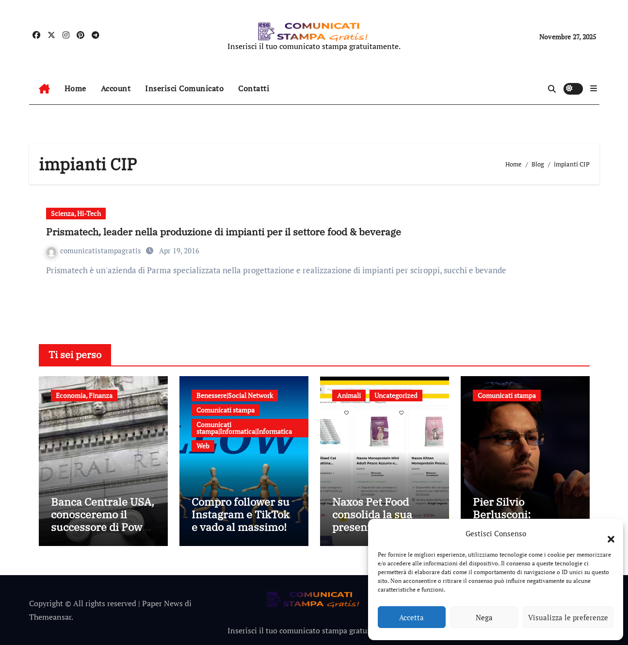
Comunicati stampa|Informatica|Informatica (244, 428)
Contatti (253, 88)
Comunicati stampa (225, 409)
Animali (349, 395)
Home (75, 88)
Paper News (162, 603)
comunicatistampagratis (95, 250)
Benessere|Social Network (234, 395)
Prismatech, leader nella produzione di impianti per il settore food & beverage (223, 231)
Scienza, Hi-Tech (76, 213)
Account (116, 88)
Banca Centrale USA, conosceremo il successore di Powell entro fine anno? (103, 521)
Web (202, 445)
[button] (606, 533)
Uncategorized (396, 395)
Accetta (411, 617)
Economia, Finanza (84, 395)
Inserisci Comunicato (184, 88)
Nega (484, 617)
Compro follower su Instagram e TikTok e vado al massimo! (241, 514)
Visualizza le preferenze (568, 617)
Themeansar (50, 617)
